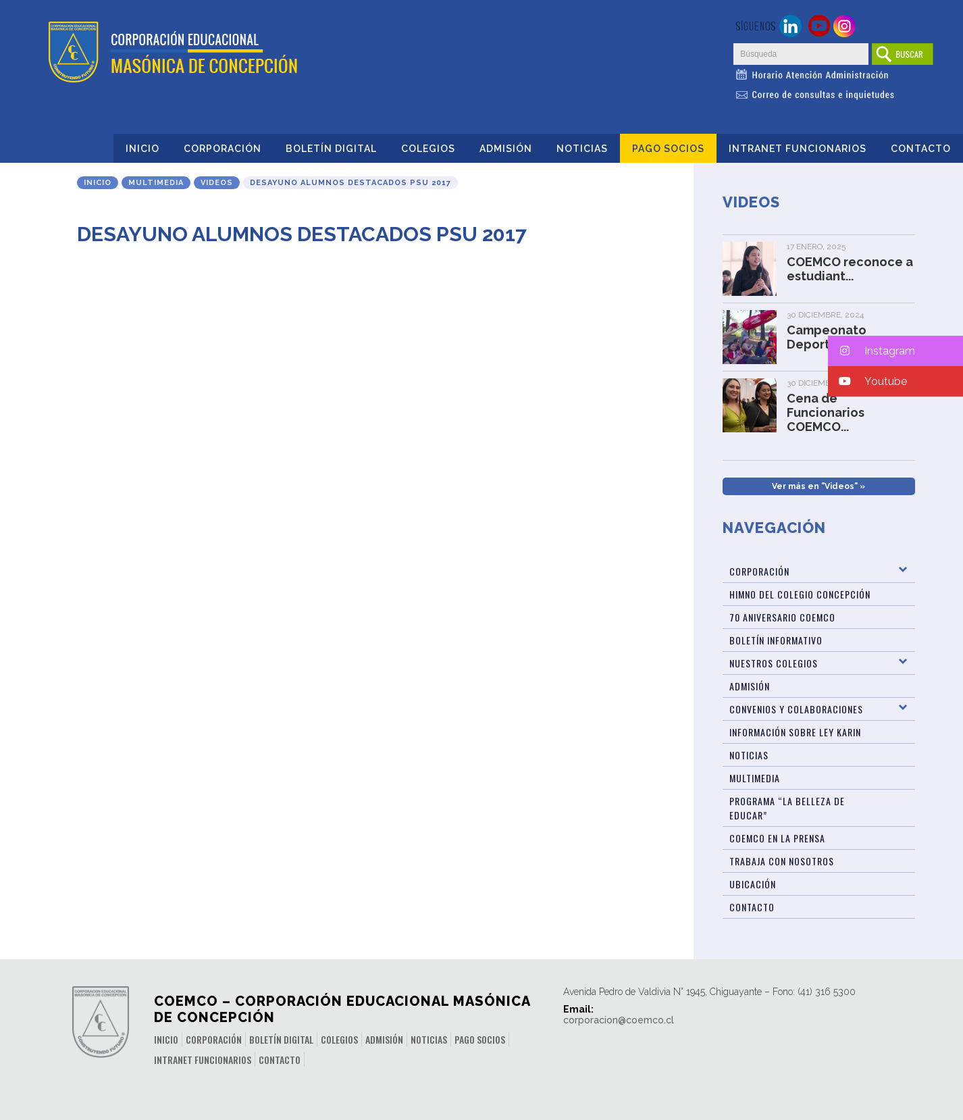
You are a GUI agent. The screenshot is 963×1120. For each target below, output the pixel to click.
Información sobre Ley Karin (795, 732)
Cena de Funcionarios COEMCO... (825, 412)
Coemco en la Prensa (777, 838)
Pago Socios (668, 148)
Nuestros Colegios (773, 663)
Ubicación (752, 884)
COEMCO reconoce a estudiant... (850, 269)
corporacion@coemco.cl (618, 1020)
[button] (895, 351)
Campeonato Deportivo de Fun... (843, 337)
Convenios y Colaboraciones (796, 709)
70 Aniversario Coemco (782, 617)
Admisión (505, 148)
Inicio (142, 148)
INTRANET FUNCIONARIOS (797, 148)
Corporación (222, 148)
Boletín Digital (331, 148)
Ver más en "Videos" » (818, 486)
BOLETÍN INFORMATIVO (776, 640)
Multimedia (156, 182)
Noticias (582, 148)
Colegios (428, 148)
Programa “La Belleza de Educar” (787, 808)
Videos (217, 182)
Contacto (921, 148)
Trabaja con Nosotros (781, 861)
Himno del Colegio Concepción (799, 594)
